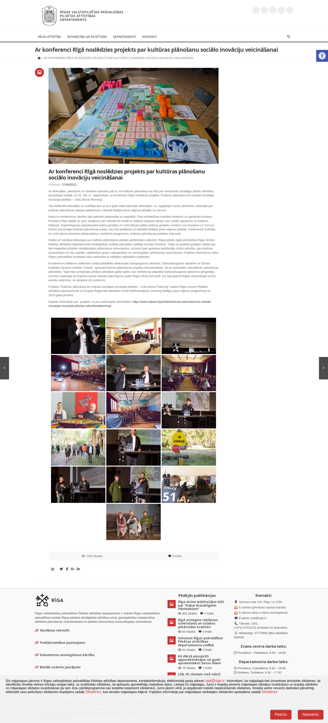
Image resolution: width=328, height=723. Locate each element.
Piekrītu (281, 714)
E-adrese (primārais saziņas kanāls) (262, 607)
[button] (322, 56)
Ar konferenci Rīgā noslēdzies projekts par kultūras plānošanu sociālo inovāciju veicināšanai (127, 174)
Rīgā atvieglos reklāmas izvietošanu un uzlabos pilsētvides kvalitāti (198, 623)
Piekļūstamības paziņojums (60, 642)
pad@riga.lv (259, 618)
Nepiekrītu (310, 714)
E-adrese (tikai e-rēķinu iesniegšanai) (263, 612)
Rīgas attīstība (49, 37)
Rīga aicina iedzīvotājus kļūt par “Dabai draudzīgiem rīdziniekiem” (201, 605)
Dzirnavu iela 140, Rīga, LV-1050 (260, 602)
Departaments (124, 37)
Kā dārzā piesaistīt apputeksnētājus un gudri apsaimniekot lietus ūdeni (199, 659)
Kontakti (149, 37)
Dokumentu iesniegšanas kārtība (67, 655)
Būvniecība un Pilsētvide (87, 37)
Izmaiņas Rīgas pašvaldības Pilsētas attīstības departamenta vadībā (200, 641)
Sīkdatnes (93, 692)
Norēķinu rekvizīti (52, 630)
